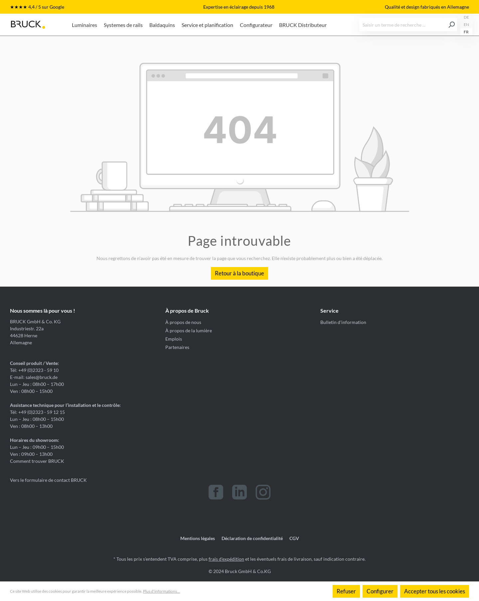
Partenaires (177, 347)
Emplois (173, 339)
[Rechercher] (451, 24)
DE (466, 17)
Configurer (380, 591)
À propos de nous (183, 322)
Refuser (346, 591)
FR (466, 31)
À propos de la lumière (188, 330)
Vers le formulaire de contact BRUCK (48, 480)
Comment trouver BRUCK (37, 461)
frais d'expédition (226, 559)
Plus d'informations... (161, 591)
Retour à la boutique (239, 273)
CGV (294, 538)
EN (466, 24)
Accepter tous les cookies (434, 591)
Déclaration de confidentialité (252, 538)
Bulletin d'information (343, 322)
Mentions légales (197, 538)
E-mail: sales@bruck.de (34, 377)
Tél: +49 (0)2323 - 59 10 (34, 370)
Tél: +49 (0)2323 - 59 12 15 (37, 412)
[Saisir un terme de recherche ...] (402, 24)
